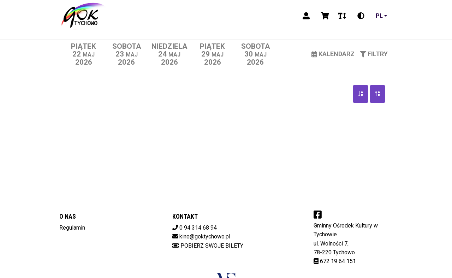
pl (379, 15)
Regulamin (72, 227)
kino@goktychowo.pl (204, 236)
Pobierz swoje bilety (207, 245)
